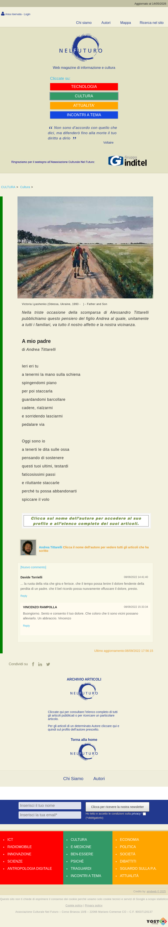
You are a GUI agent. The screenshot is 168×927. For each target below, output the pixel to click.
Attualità (129, 876)
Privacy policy (93, 905)
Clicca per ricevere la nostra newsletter (117, 807)
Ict (10, 839)
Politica (128, 847)
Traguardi (81, 868)
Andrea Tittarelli (51, 547)
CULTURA (8, 187)
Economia (129, 839)
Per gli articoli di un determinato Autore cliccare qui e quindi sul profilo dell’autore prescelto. (83, 727)
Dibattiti (128, 861)
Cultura (25, 187)
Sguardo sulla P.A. (138, 868)
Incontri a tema (86, 876)
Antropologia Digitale (29, 868)
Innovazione (19, 854)
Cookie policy (74, 905)
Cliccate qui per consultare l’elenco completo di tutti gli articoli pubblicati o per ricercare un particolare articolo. (82, 715)
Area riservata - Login (17, 14)
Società (127, 854)
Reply (23, 595)
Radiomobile (19, 847)
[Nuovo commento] (33, 567)
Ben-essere (82, 854)
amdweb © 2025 (156, 891)
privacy (137, 813)
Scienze (15, 861)
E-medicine (81, 847)
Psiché (77, 861)
